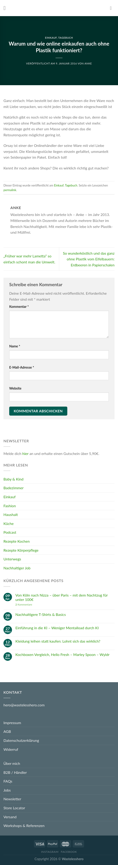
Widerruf (10, 749)
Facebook (69, 851)
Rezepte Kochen (16, 541)
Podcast (9, 532)
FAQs (7, 781)
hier (25, 453)
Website (15, 388)
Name (14, 346)
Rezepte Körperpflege (20, 550)
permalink (9, 190)
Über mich (11, 763)
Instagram (50, 851)
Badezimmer (13, 488)
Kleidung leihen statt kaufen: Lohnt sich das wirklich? (57, 641)
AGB (7, 731)
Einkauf (51, 37)
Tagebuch (65, 37)
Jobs (7, 790)
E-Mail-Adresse (21, 367)
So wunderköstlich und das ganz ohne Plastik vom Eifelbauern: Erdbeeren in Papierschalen (89, 259)
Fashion (9, 505)
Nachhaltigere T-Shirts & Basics (40, 614)
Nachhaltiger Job (16, 567)
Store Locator (14, 808)
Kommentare (23, 604)
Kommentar (19, 307)
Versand (10, 817)
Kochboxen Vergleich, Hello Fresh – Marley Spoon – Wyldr (62, 654)
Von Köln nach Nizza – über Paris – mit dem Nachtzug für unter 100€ (61, 597)
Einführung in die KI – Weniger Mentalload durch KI (57, 628)
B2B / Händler (15, 772)
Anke (88, 63)
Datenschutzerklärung (21, 740)
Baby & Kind (13, 479)
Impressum (12, 722)
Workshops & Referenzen (23, 825)
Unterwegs (12, 559)
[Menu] (6, 8)
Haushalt (10, 514)
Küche (8, 523)
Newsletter (12, 799)
